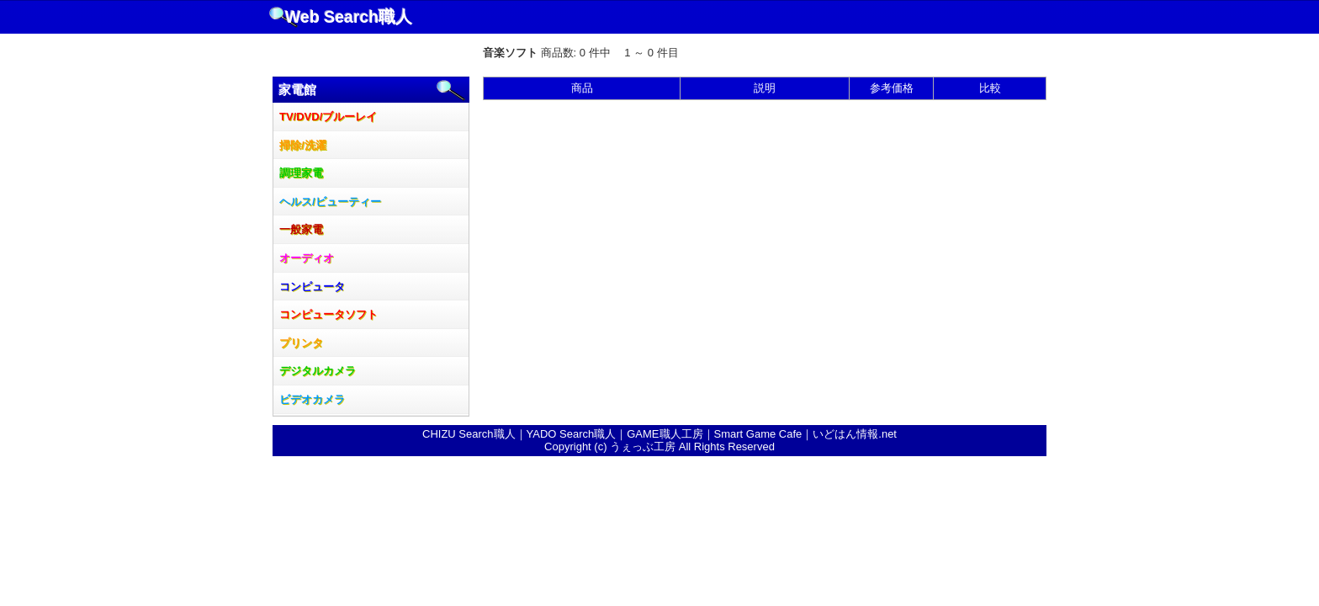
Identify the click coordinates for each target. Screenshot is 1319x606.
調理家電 (301, 173)
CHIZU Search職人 (469, 434)
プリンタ (301, 343)
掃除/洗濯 (302, 145)
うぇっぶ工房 (642, 446)
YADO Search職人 (572, 434)
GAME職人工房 (664, 434)
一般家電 (301, 229)
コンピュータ (312, 286)
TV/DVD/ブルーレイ (328, 116)
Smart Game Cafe (758, 434)
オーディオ (306, 258)
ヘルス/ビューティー (330, 201)
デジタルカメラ (317, 370)
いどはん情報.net (855, 434)
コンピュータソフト (328, 314)
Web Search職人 (348, 17)
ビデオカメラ (312, 399)
